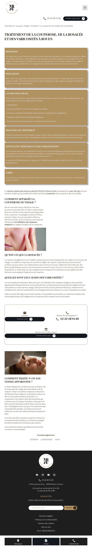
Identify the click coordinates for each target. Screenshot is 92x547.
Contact (46, 544)
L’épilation (34, 439)
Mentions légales (46, 516)
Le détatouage (46, 439)
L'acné (57, 439)
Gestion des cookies (46, 523)
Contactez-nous (24, 319)
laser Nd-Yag (74, 191)
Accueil (19, 26)
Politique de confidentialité (46, 519)
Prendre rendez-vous (75, 18)
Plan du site (46, 527)
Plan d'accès (18, 544)
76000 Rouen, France (46, 484)
